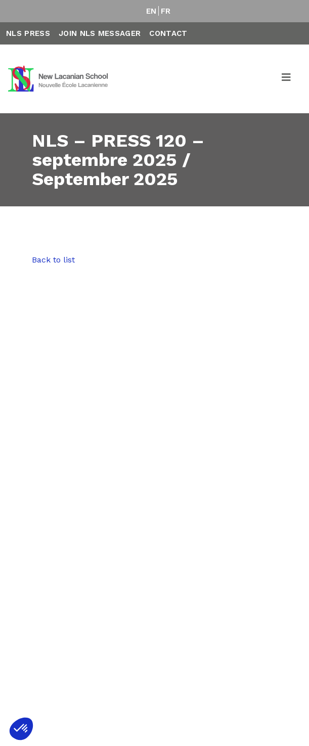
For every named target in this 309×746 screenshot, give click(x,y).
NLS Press (28, 33)
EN (151, 11)
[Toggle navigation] (287, 79)
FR (166, 11)
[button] (21, 729)
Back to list (53, 260)
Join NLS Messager (100, 33)
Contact (168, 33)
